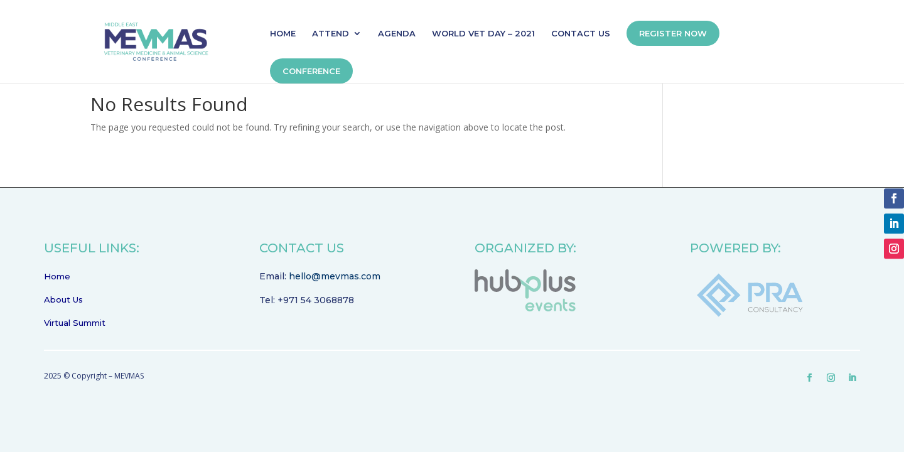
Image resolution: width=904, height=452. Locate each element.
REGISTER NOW (673, 33)
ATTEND (330, 33)
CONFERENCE (311, 71)
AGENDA (397, 33)
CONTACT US (580, 33)
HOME (283, 33)
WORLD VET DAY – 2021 (483, 33)
